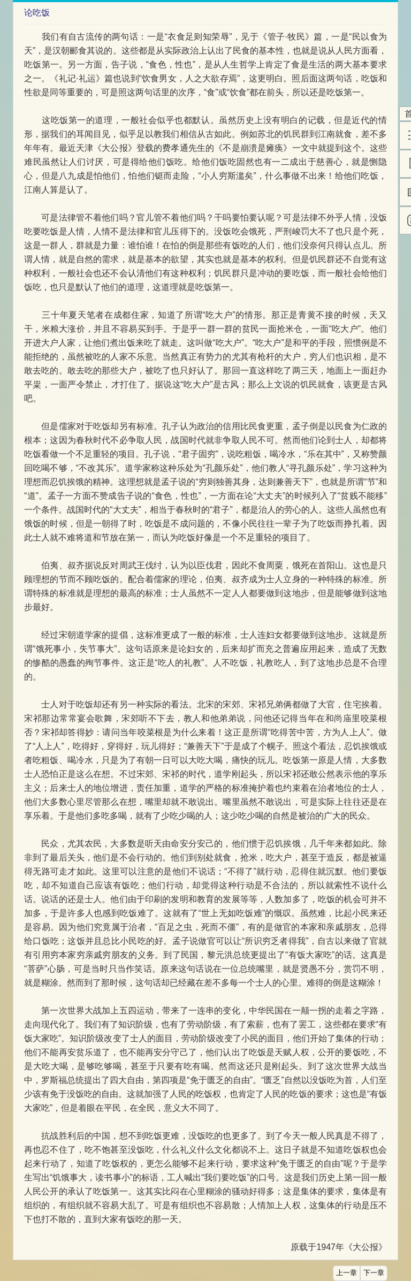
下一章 (373, 1273)
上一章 (346, 1273)
